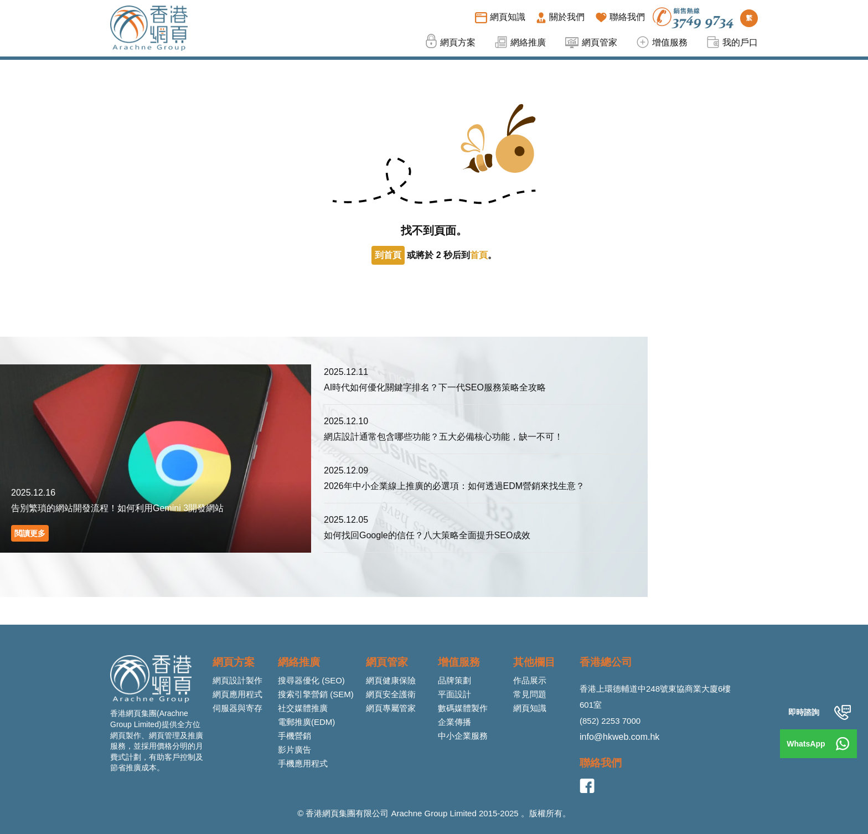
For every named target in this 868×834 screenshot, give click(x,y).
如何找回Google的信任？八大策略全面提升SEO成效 (427, 535)
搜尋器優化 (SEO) (311, 680)
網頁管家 (387, 662)
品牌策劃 (454, 680)
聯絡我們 (601, 763)
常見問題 (529, 694)
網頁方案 (234, 662)
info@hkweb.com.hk (619, 737)
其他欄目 (534, 662)
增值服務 (459, 662)
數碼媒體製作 (463, 708)
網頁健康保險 (391, 680)
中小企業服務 (463, 735)
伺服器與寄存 (237, 708)
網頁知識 (529, 708)
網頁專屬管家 (391, 708)
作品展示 (529, 680)
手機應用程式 (303, 763)
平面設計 (454, 694)
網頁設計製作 (237, 680)
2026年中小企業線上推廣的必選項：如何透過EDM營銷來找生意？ (454, 486)
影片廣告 (294, 749)
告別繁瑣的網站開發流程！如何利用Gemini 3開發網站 (117, 508)
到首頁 (388, 255)
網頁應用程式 (237, 694)
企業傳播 (454, 722)
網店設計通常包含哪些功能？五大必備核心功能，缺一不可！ (443, 436)
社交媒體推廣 (303, 708)
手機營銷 (294, 735)
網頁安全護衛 (391, 694)
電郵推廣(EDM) (306, 722)
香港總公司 (606, 662)
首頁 (479, 255)
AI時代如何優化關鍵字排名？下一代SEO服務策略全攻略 (435, 387)
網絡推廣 (299, 662)
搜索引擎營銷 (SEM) (316, 694)
